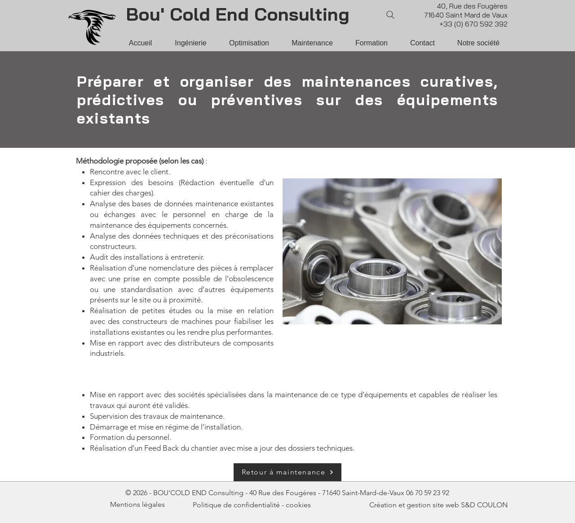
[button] (478, 43)
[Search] (390, 14)
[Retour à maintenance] (287, 472)
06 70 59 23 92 (427, 492)
